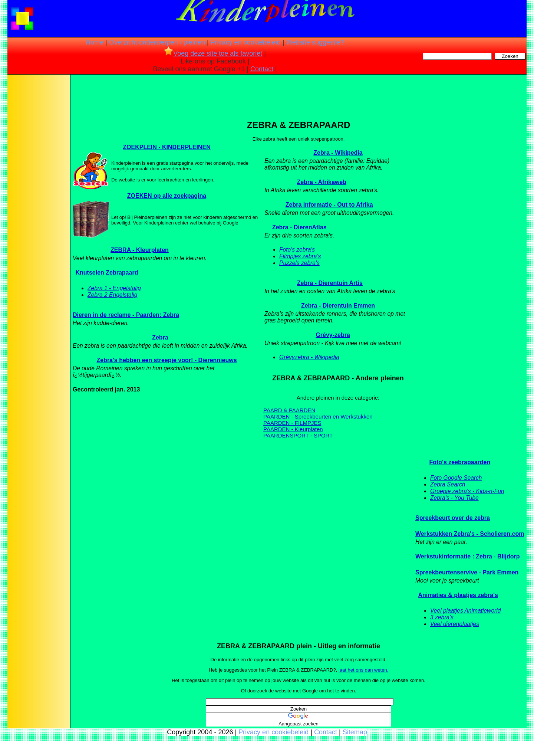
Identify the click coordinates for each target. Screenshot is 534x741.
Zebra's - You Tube (454, 498)
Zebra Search (447, 484)
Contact (261, 69)
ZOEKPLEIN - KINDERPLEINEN (166, 147)
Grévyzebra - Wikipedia (309, 357)
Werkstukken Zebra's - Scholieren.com (469, 534)
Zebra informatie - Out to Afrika (329, 204)
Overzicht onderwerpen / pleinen (157, 42)
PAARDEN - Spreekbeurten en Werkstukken (318, 416)
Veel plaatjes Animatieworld (465, 610)
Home (94, 42)
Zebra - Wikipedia (337, 153)
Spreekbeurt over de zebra (452, 518)
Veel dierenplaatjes (454, 624)
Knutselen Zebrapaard (106, 272)
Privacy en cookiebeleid (246, 42)
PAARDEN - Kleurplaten (293, 429)
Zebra (160, 337)
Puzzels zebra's (299, 263)
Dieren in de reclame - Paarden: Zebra (126, 315)
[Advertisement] (38, 193)
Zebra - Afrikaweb (321, 182)
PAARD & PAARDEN (289, 410)
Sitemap (355, 732)
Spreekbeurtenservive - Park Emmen (466, 572)
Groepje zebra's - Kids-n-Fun (467, 491)
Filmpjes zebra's (300, 256)
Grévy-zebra (333, 335)
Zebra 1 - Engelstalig (114, 288)
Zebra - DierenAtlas (299, 227)
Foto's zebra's (297, 249)
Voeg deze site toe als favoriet (213, 53)
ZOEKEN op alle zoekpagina (166, 196)
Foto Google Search (456, 478)
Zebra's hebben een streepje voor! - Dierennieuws (166, 360)
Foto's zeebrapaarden (459, 462)
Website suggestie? (315, 42)
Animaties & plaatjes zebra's (458, 595)
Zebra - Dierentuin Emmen (338, 305)
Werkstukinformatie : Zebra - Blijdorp (467, 556)
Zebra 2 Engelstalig (112, 295)
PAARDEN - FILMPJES (292, 423)
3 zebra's (442, 617)
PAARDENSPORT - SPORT (298, 435)
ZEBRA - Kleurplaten (140, 250)
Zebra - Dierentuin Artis (330, 283)
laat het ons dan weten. (363, 670)
